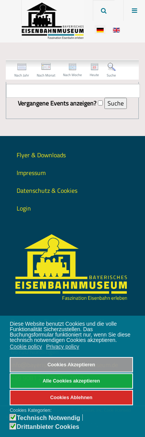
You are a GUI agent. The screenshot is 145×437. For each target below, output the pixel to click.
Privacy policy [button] (62, 346)
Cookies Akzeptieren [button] (71, 364)
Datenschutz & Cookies (47, 190)
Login (24, 208)
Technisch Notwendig (48, 418)
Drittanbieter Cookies (48, 427)
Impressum (31, 173)
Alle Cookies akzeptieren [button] (71, 381)
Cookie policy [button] (26, 346)
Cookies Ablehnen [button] (71, 397)
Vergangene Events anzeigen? (57, 103)
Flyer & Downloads (41, 155)
